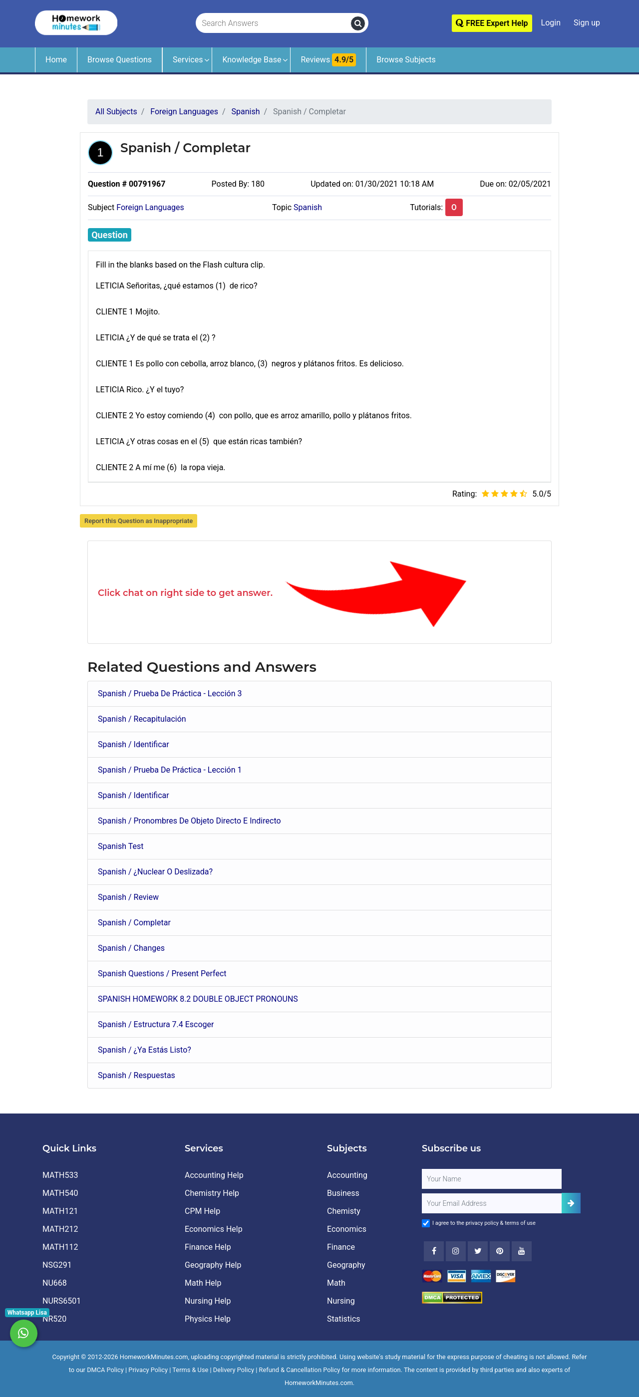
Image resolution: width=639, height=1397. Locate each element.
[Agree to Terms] (426, 1223)
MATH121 (60, 1211)
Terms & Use (190, 1370)
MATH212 (60, 1229)
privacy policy (482, 1223)
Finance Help (208, 1247)
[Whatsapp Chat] (23, 1333)
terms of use (520, 1223)
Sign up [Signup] (587, 22)
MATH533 (60, 1175)
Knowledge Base (251, 59)
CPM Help (202, 1211)
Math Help (203, 1283)
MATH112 (60, 1247)
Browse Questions (119, 59)
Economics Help (214, 1229)
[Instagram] (456, 1251)
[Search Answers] (273, 23)
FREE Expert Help (492, 23)
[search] (357, 23)
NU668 (54, 1283)
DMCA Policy (105, 1370)
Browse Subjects (406, 59)
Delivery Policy (233, 1370)
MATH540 (60, 1193)
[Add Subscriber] (571, 1203)
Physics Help (208, 1319)
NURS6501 (61, 1301)
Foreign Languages (150, 207)
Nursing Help (208, 1301)
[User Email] (492, 1203)
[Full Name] (492, 1179)
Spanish (308, 207)
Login (551, 22)
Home (56, 59)
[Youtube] (500, 1251)
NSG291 (57, 1265)
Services (188, 59)
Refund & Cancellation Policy (299, 1370)
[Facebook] (434, 1251)
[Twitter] (478, 1251)
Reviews (328, 59)
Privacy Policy (148, 1370)
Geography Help (213, 1265)
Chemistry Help (212, 1193)
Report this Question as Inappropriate (138, 521)
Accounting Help (214, 1175)
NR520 (54, 1319)
